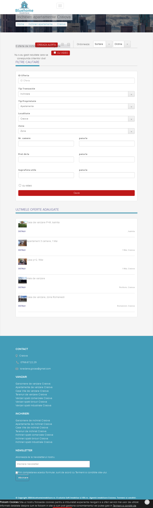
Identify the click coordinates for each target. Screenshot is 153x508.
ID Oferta (23, 75)
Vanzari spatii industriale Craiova (33, 405)
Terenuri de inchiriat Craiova (31, 431)
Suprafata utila (27, 169)
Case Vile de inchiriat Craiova (32, 427)
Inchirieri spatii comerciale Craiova (34, 434)
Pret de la (23, 154)
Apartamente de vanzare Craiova (34, 387)
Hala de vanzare (36, 278)
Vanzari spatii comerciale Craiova (34, 398)
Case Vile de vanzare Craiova (32, 391)
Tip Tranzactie (26, 88)
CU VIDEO (60, 52)
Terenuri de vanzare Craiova (31, 394)
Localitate (24, 113)
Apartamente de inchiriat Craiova (34, 424)
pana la (83, 138)
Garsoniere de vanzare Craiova (33, 383)
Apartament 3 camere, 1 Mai (42, 241)
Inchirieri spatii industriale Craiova (34, 442)
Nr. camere (24, 138)
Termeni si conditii (126, 497)
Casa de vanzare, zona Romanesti (45, 297)
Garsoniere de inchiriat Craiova (33, 420)
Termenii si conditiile (86, 472)
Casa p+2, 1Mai (35, 260)
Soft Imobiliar (72, 497)
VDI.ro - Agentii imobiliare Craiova (99, 497)
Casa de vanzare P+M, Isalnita (43, 222)
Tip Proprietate (27, 101)
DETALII (21, 231)
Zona (21, 125)
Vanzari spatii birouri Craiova (31, 401)
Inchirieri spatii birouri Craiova (32, 438)
